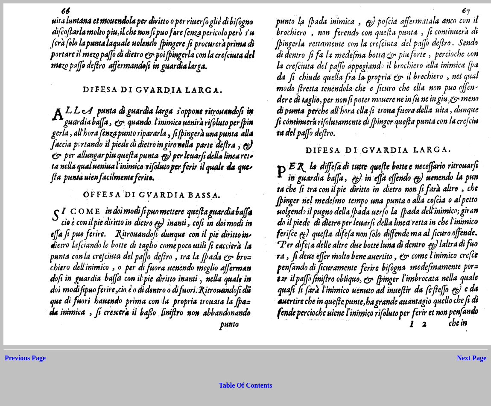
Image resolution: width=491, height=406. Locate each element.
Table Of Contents (245, 385)
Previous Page (25, 358)
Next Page (471, 358)
